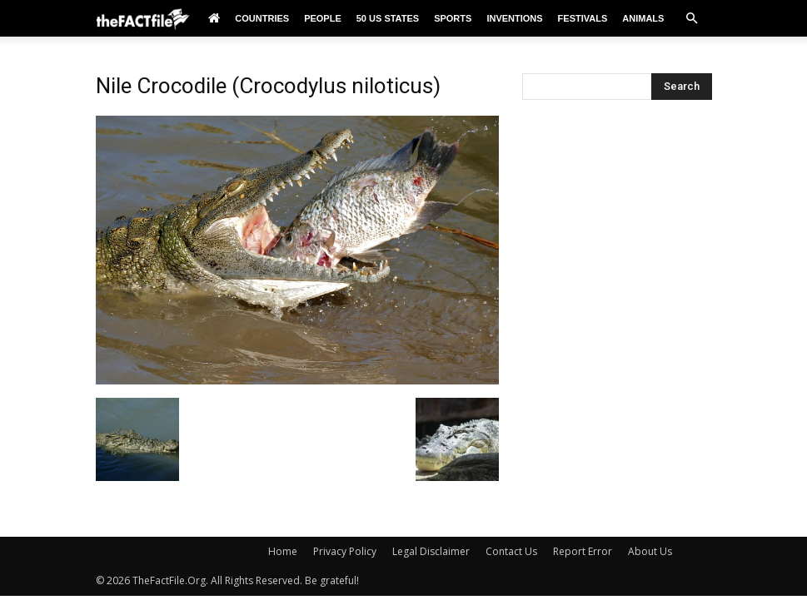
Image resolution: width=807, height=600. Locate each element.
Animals (643, 18)
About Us (650, 551)
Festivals (583, 18)
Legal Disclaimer (431, 551)
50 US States (387, 18)
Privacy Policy (344, 551)
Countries (262, 18)
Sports (452, 18)
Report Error (582, 551)
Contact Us (511, 551)
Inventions (514, 18)
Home (282, 551)
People (322, 18)
